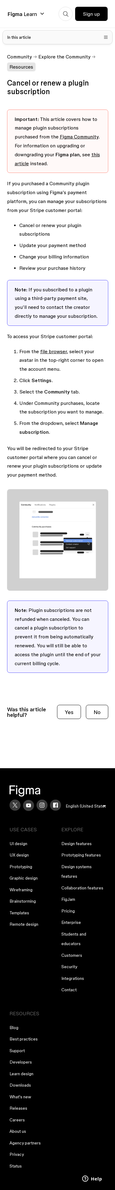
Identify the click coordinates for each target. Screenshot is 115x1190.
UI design (18, 843)
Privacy (17, 1154)
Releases (18, 1108)
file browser (53, 351)
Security (69, 966)
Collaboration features (82, 887)
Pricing (68, 910)
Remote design (24, 924)
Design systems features (76, 871)
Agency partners (25, 1142)
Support (17, 1050)
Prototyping (21, 866)
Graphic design (24, 878)
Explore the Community (64, 56)
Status (16, 1166)
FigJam (68, 899)
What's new (20, 1096)
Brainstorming (23, 901)
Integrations (72, 978)
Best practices (24, 1038)
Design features (76, 843)
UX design (19, 855)
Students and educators (73, 939)
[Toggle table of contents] (57, 37)
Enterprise (71, 922)
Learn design (21, 1073)
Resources (21, 67)
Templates (19, 912)
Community (19, 56)
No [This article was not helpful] (97, 712)
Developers (21, 1062)
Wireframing (21, 889)
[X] (15, 805)
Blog (14, 1027)
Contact (69, 989)
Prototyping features (81, 855)
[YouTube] (28, 805)
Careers (17, 1119)
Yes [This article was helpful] (69, 712)
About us (18, 1131)
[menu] (86, 806)
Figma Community (79, 136)
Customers (71, 955)
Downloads (20, 1085)
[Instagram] (42, 805)
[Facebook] (55, 805)
